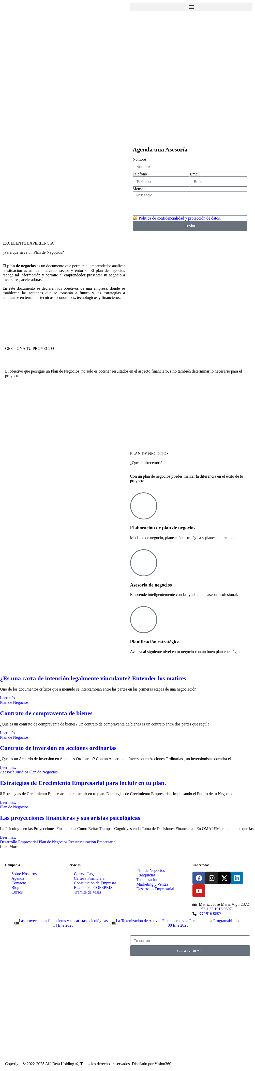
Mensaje (139, 189)
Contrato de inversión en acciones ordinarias (58, 748)
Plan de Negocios (14, 702)
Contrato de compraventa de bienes (46, 713)
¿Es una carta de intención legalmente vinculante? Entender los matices (93, 678)
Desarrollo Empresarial (19, 842)
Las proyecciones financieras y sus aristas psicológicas (70, 817)
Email (195, 174)
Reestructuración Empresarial (92, 842)
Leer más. (8, 698)
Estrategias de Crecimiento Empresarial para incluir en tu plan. (83, 783)
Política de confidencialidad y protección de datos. (180, 218)
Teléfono (140, 174)
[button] (191, 7)
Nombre (139, 159)
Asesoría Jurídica (14, 772)
